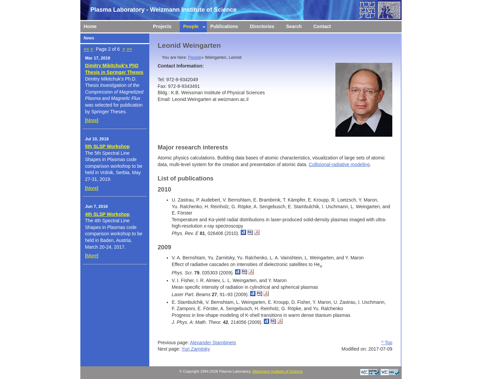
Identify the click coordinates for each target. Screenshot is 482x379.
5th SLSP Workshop (107, 146)
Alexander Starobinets (213, 342)
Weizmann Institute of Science (277, 371)
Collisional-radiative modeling (339, 164)
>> (129, 49)
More (91, 120)
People (194, 57)
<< (86, 49)
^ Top (386, 342)
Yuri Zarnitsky (195, 349)
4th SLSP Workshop (107, 214)
